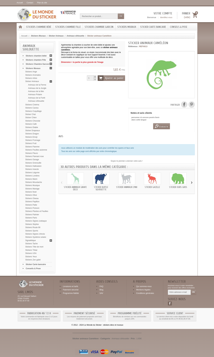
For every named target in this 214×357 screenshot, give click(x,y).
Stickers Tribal (31, 250)
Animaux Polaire (35, 94)
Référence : (133, 46)
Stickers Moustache (33, 182)
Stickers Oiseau (32, 198)
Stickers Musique (32, 185)
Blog (101, 290)
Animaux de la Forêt (36, 98)
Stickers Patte (31, 205)
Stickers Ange (31, 72)
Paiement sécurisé (70, 290)
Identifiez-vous (166, 17)
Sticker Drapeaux (32, 130)
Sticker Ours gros (178, 187)
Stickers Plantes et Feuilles (36, 211)
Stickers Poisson (32, 208)
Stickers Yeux (31, 256)
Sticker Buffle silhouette (101, 188)
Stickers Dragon (32, 134)
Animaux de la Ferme (37, 85)
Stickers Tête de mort (34, 247)
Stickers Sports (31, 231)
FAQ (101, 286)
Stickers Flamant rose (34, 156)
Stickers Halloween (33, 166)
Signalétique (30, 240)
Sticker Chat (30, 114)
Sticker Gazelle (152, 187)
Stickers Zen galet (33, 260)
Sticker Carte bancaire (153, 26)
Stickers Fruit (30, 143)
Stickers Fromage (32, 140)
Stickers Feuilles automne (36, 150)
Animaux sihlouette (36, 101)
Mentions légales (143, 290)
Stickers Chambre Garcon (99, 26)
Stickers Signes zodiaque (36, 221)
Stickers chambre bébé (38, 26)
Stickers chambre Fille (68, 26)
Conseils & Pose (178, 26)
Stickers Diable (31, 127)
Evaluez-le (161, 126)
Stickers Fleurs (31, 153)
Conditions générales (145, 293)
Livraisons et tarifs (70, 286)
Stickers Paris (31, 218)
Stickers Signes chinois (35, 234)
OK (121, 16)
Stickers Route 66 (32, 227)
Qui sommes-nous (144, 286)
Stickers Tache (31, 243)
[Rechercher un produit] (99, 16)
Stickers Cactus (32, 108)
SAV (101, 293)
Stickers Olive (31, 195)
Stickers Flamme (32, 147)
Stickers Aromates (33, 75)
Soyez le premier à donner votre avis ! (127, 161)
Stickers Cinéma (32, 105)
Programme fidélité (71, 293)
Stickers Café (31, 124)
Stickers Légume (32, 172)
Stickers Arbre (31, 78)
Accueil (24, 36)
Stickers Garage (32, 159)
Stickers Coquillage (33, 111)
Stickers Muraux (126, 26)
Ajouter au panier (111, 78)
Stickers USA (31, 253)
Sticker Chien (31, 117)
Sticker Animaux (32, 81)
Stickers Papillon (32, 201)
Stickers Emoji (31, 137)
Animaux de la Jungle (37, 88)
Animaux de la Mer (36, 91)
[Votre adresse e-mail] (179, 292)
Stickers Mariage (32, 189)
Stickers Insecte (32, 169)
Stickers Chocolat (32, 121)
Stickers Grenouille (33, 163)
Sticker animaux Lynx (126, 187)
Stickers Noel (31, 192)
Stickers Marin (31, 179)
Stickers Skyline (32, 224)
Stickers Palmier (32, 214)
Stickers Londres (32, 176)
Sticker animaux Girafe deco (75, 188)
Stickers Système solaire (35, 237)
